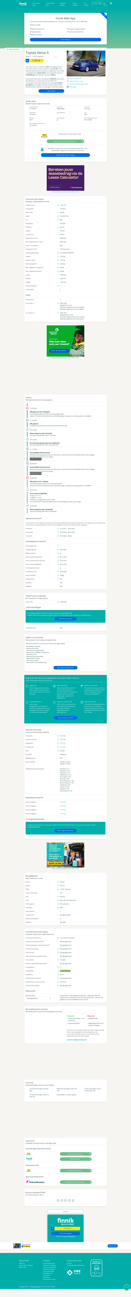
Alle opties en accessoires (65, 668)
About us (22, 1263)
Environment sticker (49, 1279)
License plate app (48, 1271)
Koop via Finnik (74, 1159)
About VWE (22, 1267)
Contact (69, 1263)
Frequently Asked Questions (75, 1265)
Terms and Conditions (26, 1265)
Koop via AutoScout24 (75, 1154)
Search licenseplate (65, 1233)
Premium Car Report (49, 1265)
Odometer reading (63, 4)
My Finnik (105, 4)
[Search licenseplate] (101, 3)
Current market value (50, 4)
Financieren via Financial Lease (74, 1182)
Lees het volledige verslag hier (77, 1040)
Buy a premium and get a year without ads (65, 192)
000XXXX (36, 459)
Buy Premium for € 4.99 (65, 718)
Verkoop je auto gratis (75, 1171)
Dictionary (46, 1277)
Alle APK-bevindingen (65, 619)
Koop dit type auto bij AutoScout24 (64, 141)
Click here (72, 1236)
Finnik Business (75, 4)
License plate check (36, 4)
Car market (86, 4)
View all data (51, 91)
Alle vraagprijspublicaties (65, 830)
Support (65, 1211)
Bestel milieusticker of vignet (66, 155)
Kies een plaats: (38, 997)
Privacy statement (35, 1287)
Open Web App (65, 40)
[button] (70, 63)
